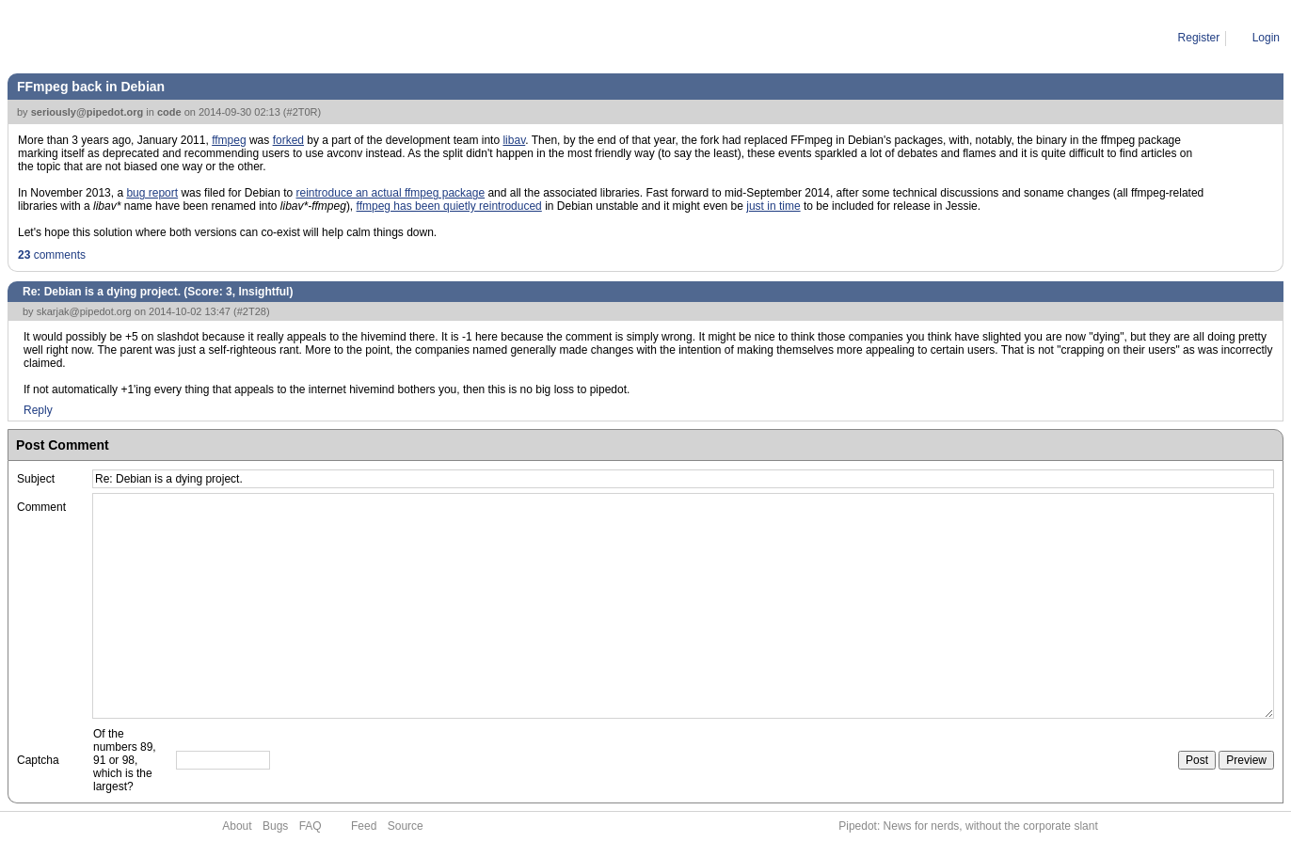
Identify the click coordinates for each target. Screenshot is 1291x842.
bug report (152, 192)
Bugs (275, 826)
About (236, 826)
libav (513, 140)
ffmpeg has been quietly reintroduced (449, 206)
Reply (38, 410)
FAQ (310, 826)
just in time (773, 206)
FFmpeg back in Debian (91, 86)
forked (288, 140)
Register (1199, 37)
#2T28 (251, 311)
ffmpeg (229, 140)
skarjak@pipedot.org (84, 311)
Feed (363, 826)
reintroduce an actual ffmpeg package (391, 192)
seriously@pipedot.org (87, 112)
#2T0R (302, 112)
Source (405, 826)
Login (1266, 37)
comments (52, 255)
